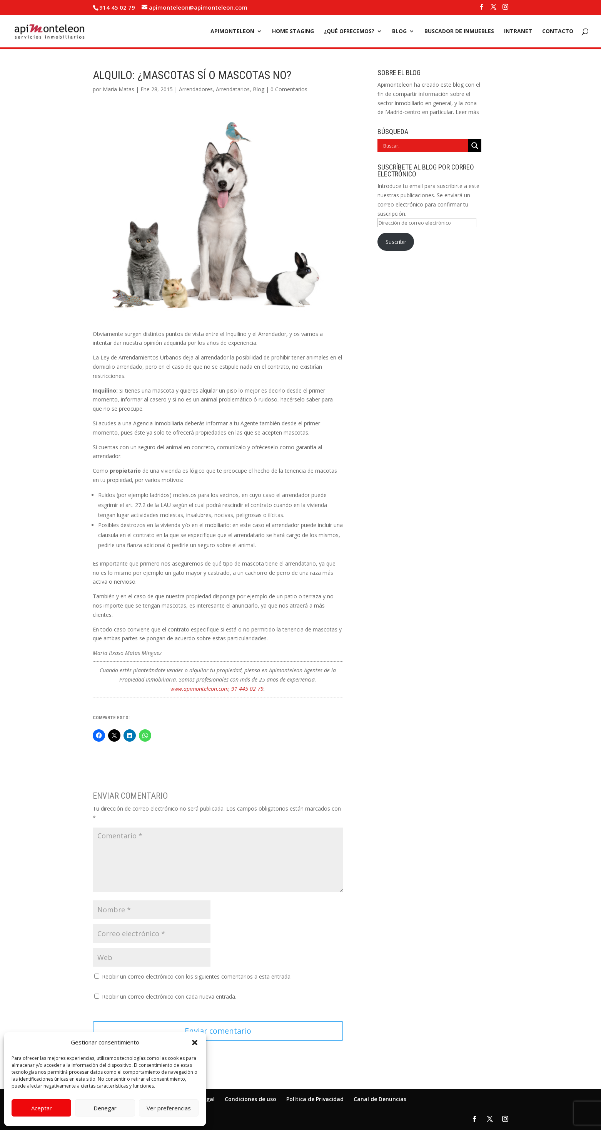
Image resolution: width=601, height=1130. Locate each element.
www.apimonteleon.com (199, 688)
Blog (399, 32)
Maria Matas (118, 89)
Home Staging (293, 32)
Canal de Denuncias (380, 1099)
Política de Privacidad (315, 1099)
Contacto (557, 32)
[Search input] (424, 145)
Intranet (518, 32)
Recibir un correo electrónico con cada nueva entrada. (169, 996)
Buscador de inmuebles (459, 32)
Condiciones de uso (250, 1099)
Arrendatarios (233, 89)
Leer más (467, 112)
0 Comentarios (288, 89)
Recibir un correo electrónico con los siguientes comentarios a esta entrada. (197, 976)
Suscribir (396, 241)
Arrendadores (196, 89)
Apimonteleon (232, 32)
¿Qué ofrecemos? (349, 32)
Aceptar (41, 1108)
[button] (195, 1042)
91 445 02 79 (247, 688)
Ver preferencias (169, 1108)
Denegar (105, 1108)
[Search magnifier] (474, 145)
